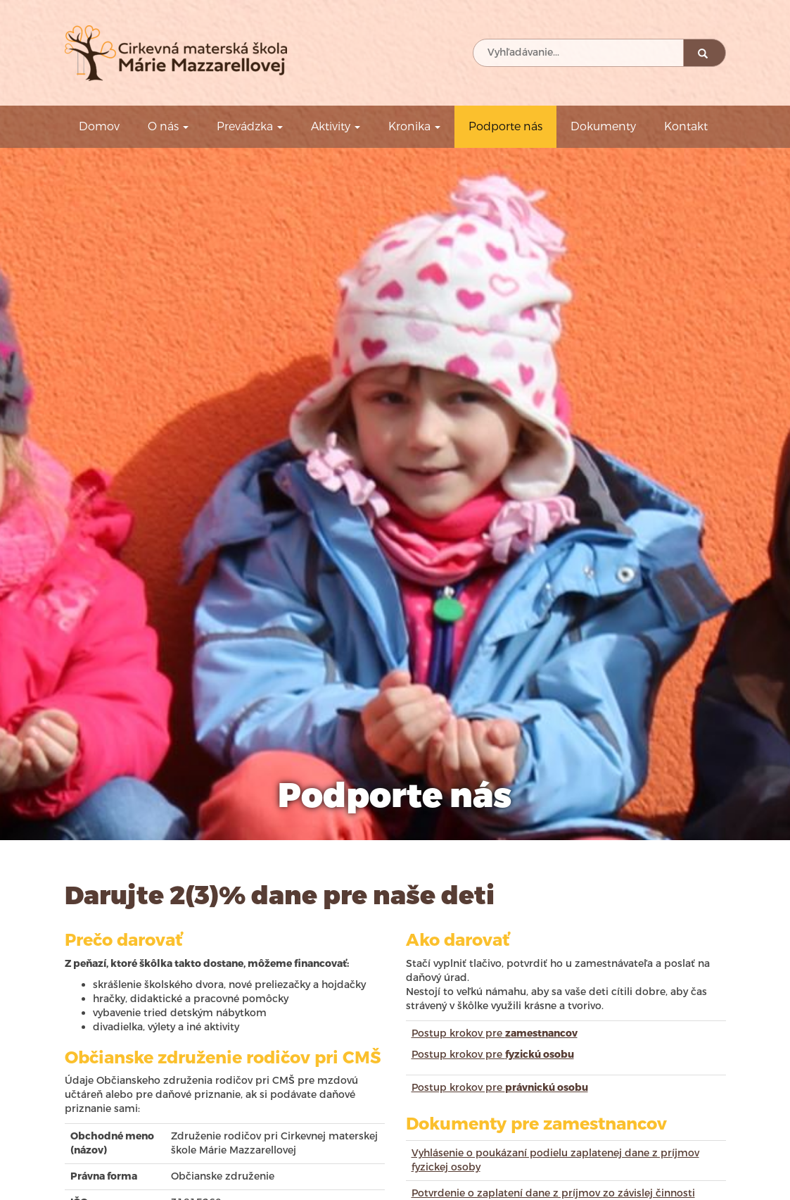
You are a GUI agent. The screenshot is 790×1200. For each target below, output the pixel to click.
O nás (168, 126)
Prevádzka (250, 126)
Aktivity (335, 126)
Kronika (414, 126)
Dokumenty (603, 126)
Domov (99, 126)
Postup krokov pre (495, 1033)
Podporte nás (505, 126)
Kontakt (686, 126)
